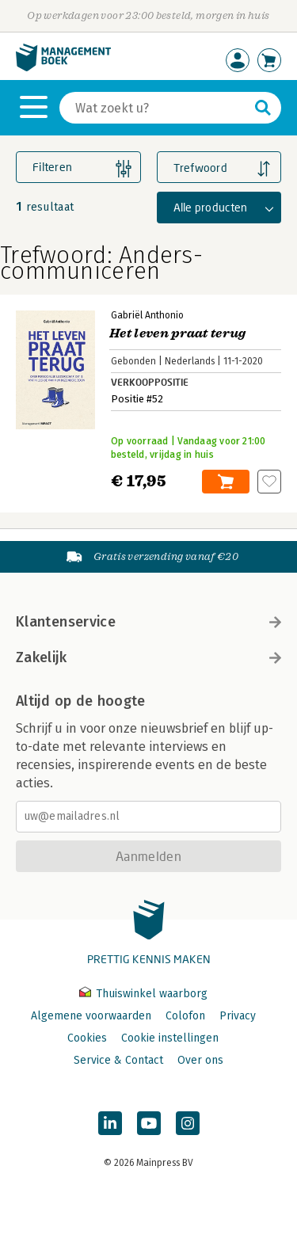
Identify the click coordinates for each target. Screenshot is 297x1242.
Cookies (87, 1038)
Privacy (237, 1016)
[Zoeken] (154, 108)
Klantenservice (148, 622)
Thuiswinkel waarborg (143, 993)
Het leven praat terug (177, 333)
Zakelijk (148, 657)
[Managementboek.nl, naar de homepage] (63, 67)
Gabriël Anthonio (147, 315)
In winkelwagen (225, 481)
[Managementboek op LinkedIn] (110, 1123)
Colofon (185, 1016)
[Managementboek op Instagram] (188, 1123)
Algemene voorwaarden (91, 1016)
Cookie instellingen (170, 1038)
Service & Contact (118, 1060)
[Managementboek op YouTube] (149, 1123)
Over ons (200, 1060)
